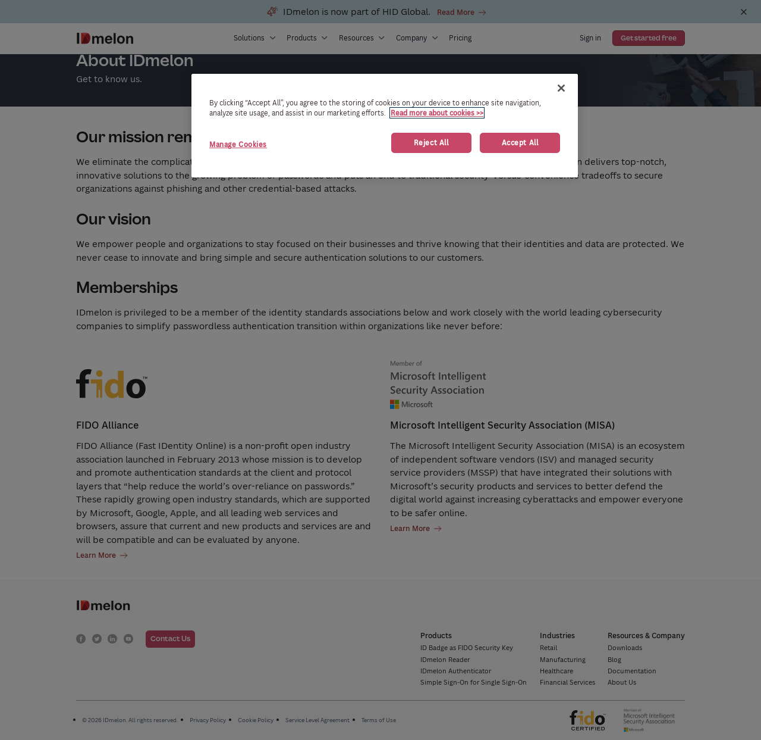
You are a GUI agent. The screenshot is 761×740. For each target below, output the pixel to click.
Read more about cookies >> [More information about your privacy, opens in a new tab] (437, 112)
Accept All (520, 142)
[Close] (561, 88)
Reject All (431, 142)
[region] (384, 125)
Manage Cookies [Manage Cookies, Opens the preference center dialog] (238, 144)
